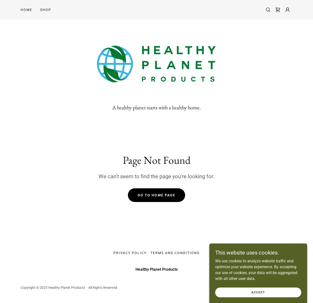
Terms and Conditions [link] (175, 253)
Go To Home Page (156, 195)
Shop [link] (45, 10)
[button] (287, 10)
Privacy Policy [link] (129, 253)
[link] (278, 10)
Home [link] (26, 10)
